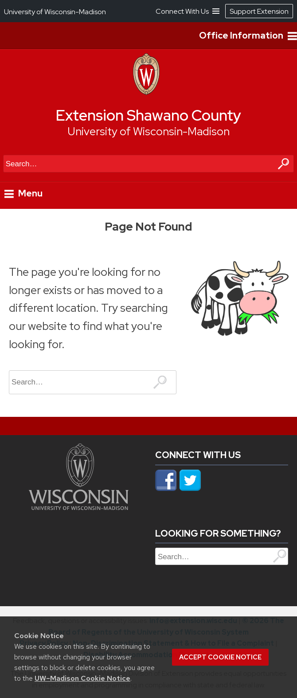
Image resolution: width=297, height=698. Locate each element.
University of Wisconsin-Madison (148, 131)
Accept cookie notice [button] (220, 657)
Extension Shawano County (148, 115)
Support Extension (259, 11)
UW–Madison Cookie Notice (82, 678)
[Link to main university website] (78, 507)
